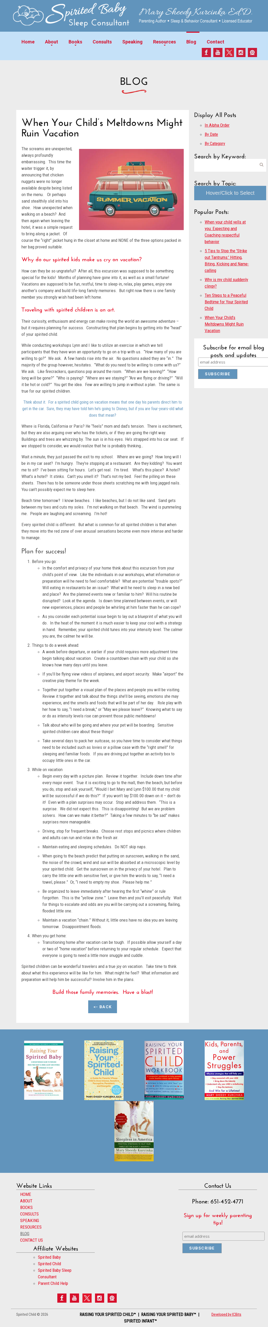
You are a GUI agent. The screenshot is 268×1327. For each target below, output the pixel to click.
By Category (215, 143)
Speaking (132, 41)
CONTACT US (31, 1240)
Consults (102, 41)
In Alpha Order (217, 125)
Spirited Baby (49, 1257)
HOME (25, 1194)
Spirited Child (49, 1263)
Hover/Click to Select (230, 193)
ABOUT (26, 1200)
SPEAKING (29, 1220)
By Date (211, 134)
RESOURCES (31, 1227)
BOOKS (26, 1207)
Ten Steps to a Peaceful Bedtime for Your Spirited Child (226, 302)
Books (75, 41)
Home (28, 41)
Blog (191, 41)
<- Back (102, 1007)
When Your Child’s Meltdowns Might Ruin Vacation (224, 324)
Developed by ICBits (226, 1314)
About (51, 41)
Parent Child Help (53, 1283)
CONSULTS (29, 1214)
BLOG (24, 1233)
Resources (164, 41)
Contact (215, 41)
